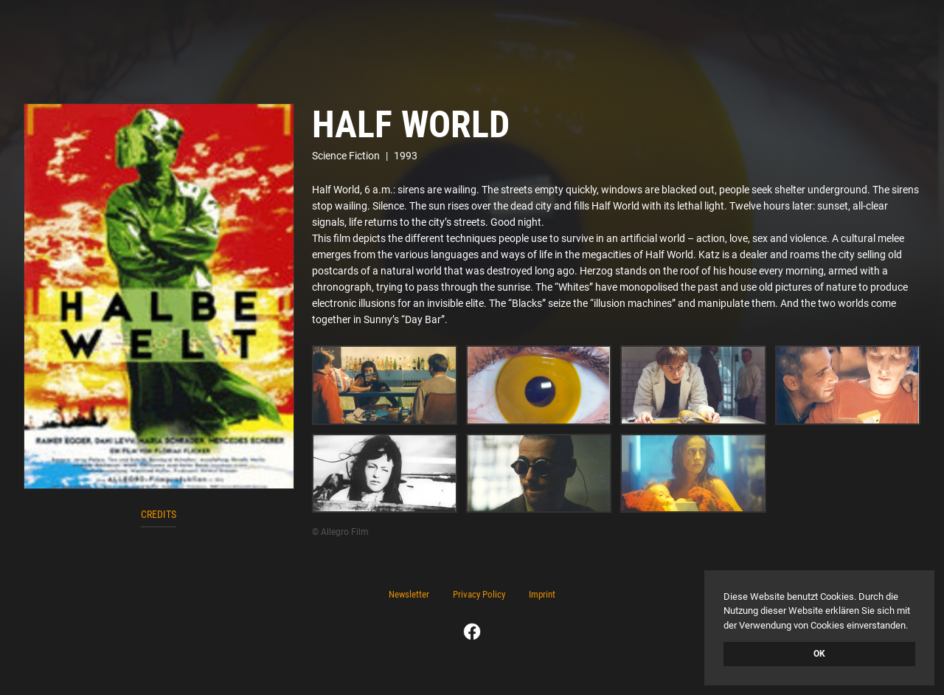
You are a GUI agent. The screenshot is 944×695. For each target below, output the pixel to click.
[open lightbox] (159, 296)
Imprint (542, 594)
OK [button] (819, 654)
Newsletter (409, 594)
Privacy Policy (479, 594)
